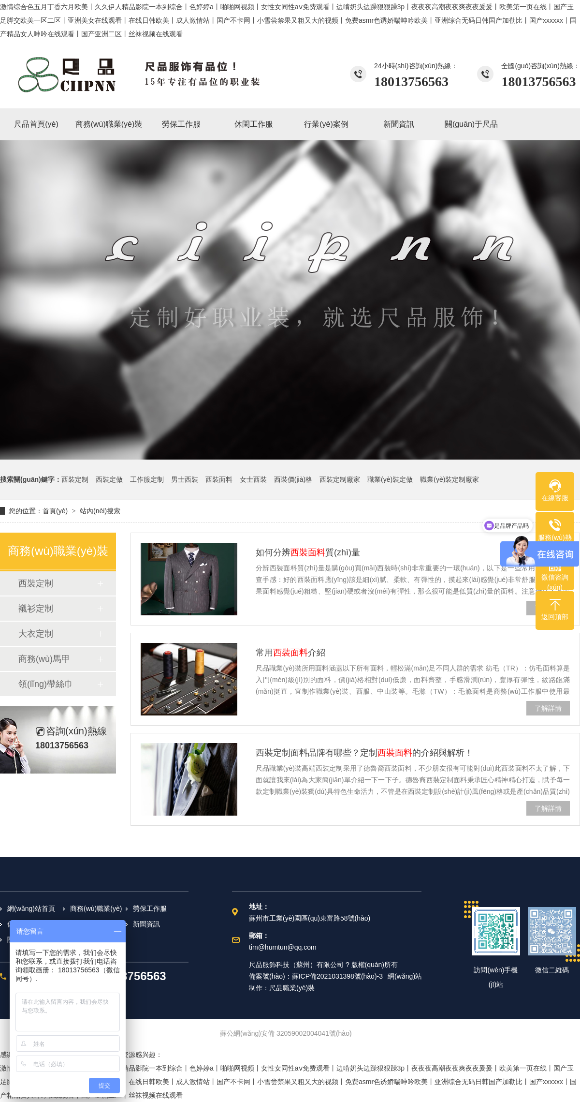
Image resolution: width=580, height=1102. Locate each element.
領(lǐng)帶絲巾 (45, 684)
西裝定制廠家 (339, 479)
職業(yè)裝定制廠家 (449, 479)
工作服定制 (147, 479)
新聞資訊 (146, 924)
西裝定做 (109, 479)
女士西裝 (253, 479)
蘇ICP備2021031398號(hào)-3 (337, 976)
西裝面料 (218, 479)
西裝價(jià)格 (293, 479)
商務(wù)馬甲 (44, 659)
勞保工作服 (150, 908)
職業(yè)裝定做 (390, 479)
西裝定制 (74, 479)
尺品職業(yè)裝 (292, 988)
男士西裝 (184, 479)
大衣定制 (35, 634)
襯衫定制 (35, 608)
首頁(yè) (55, 511)
